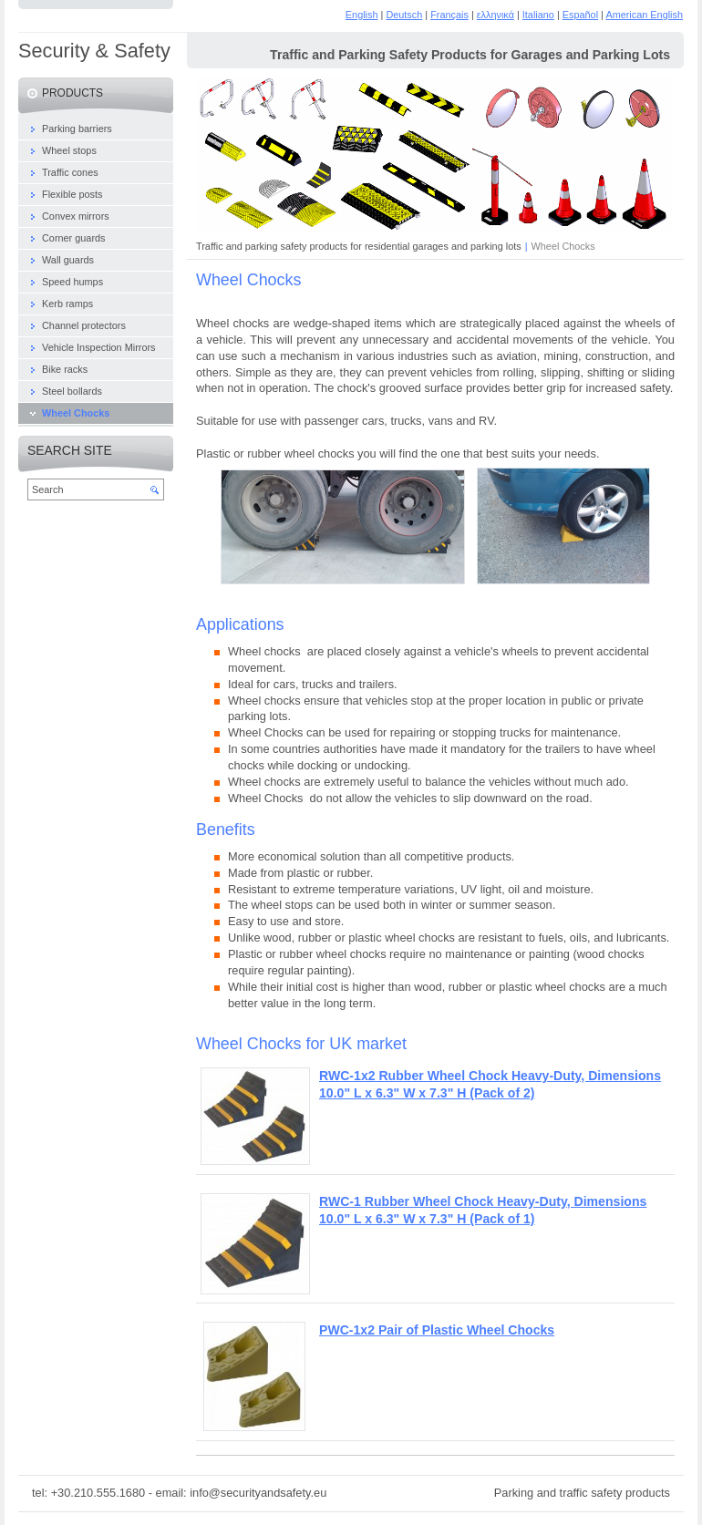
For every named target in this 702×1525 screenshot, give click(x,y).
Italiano (538, 14)
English (362, 14)
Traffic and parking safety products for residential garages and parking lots (358, 246)
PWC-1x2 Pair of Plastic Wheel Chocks (436, 1330)
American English (644, 14)
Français (449, 14)
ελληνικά (495, 14)
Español (580, 14)
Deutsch (404, 14)
